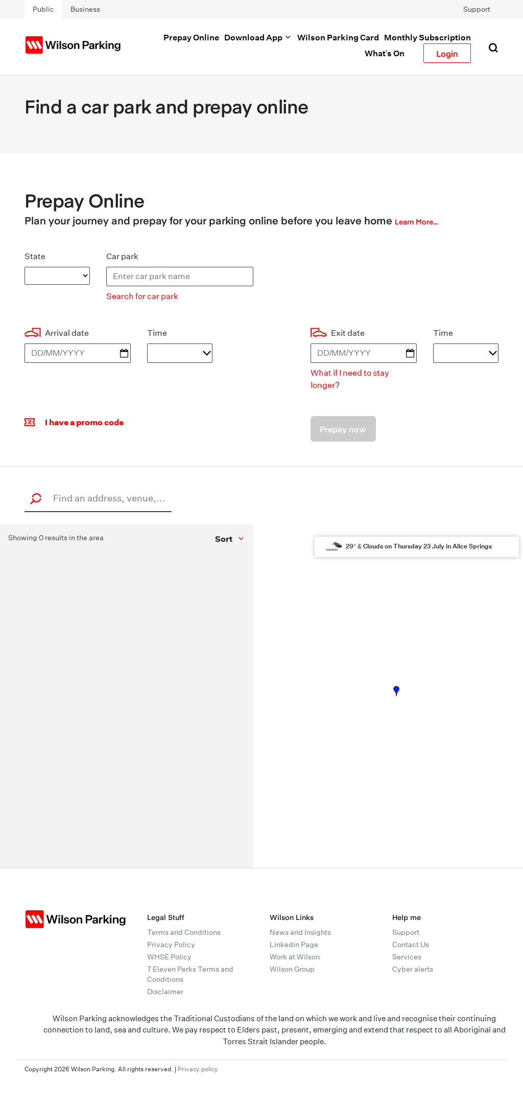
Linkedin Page (294, 944)
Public (43, 9)
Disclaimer (165, 991)
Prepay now (343, 428)
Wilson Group (292, 969)
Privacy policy (198, 1069)
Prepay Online (191, 37)
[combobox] (101, 498)
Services (406, 957)
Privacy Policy (171, 944)
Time (157, 333)
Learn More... (416, 221)
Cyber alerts (412, 969)
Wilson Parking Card (338, 37)
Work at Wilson (295, 957)
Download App (258, 37)
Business (85, 9)
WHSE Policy (169, 957)
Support (476, 9)
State (35, 256)
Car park (122, 256)
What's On (385, 53)
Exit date (348, 333)
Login (447, 53)
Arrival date (67, 333)
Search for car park (142, 296)
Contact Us (410, 944)
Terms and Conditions (184, 932)
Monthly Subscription (427, 37)
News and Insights (300, 932)
